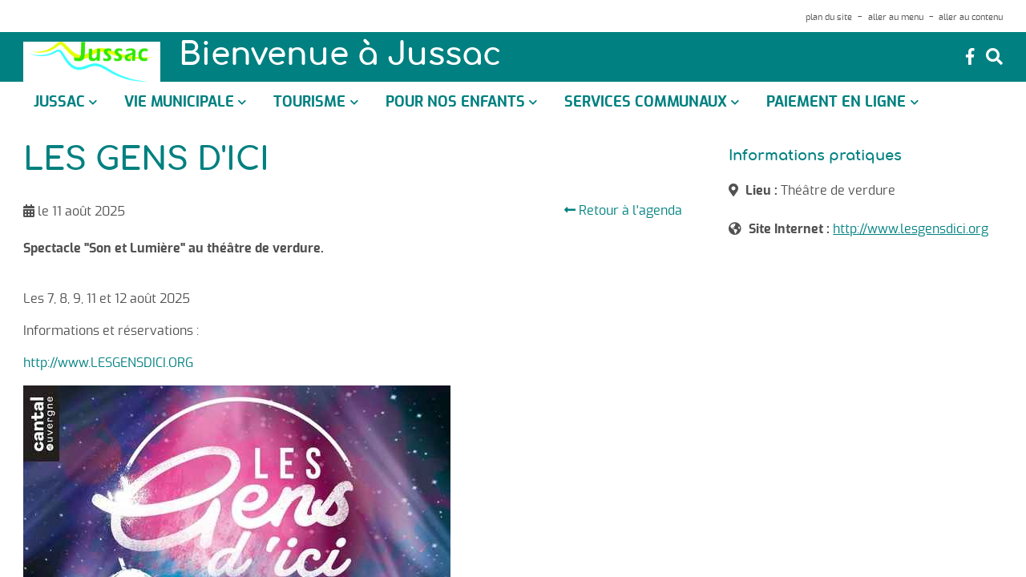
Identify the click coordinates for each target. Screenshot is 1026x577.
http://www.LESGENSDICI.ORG (108, 363)
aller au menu (895, 17)
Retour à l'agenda (623, 210)
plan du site (829, 17)
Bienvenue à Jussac (340, 56)
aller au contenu (971, 17)
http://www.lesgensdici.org (910, 229)
